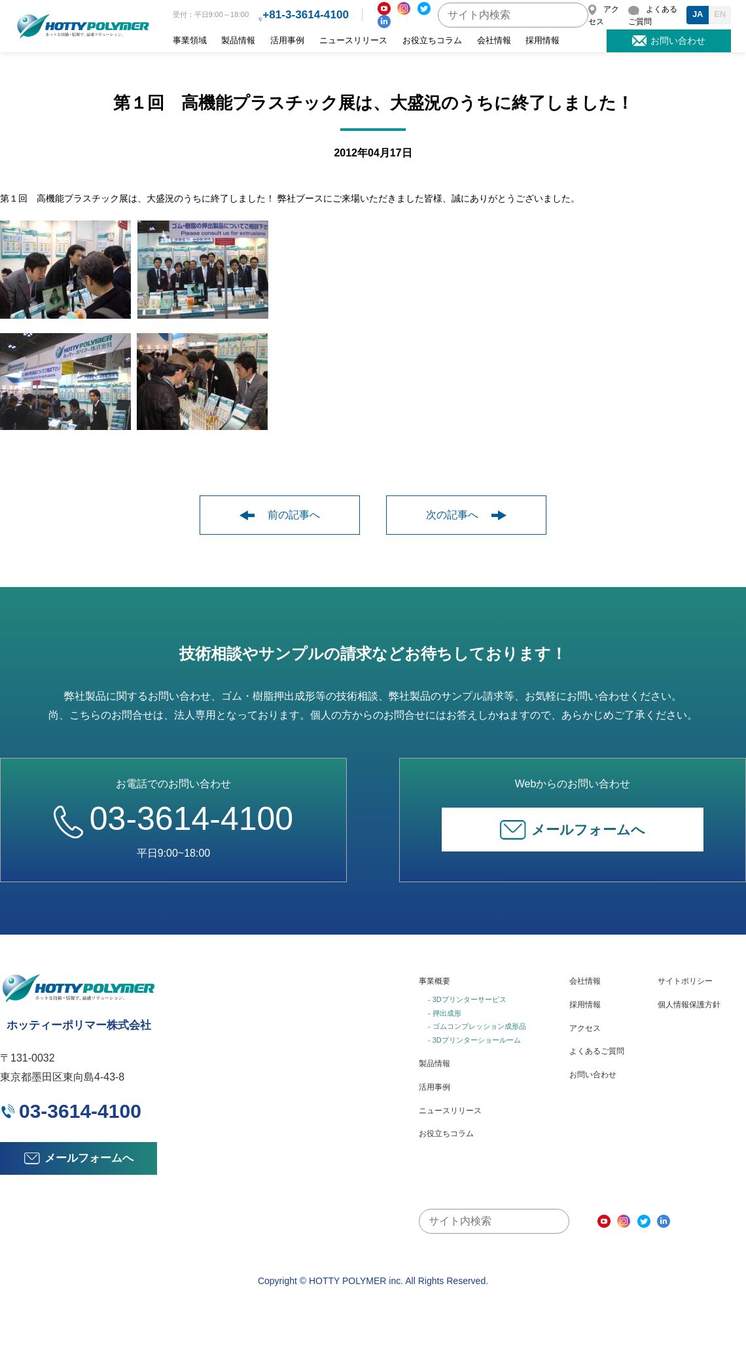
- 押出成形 (444, 1013)
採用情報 (542, 40)
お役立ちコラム (432, 40)
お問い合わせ (592, 1074)
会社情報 (494, 40)
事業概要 (434, 981)
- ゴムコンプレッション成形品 (477, 1026)
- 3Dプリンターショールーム (474, 1040)
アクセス (585, 1028)
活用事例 (287, 40)
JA (697, 14)
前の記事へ (280, 514)
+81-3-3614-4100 (305, 15)
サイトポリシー (685, 981)
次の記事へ (466, 514)
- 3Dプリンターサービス (467, 999)
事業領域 (190, 40)
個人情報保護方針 (689, 1004)
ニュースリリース (353, 40)
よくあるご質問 (596, 1051)
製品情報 (238, 40)
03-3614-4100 (173, 818)
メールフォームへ (572, 830)
